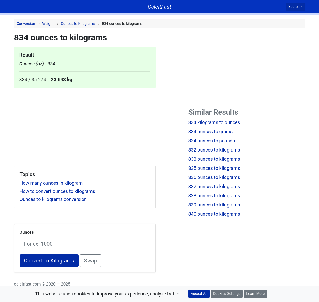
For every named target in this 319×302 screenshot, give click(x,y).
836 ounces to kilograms (214, 177)
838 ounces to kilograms (214, 195)
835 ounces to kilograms (214, 168)
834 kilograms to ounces (214, 122)
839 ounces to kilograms (214, 205)
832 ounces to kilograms (214, 150)
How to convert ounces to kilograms (57, 191)
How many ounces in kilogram (51, 183)
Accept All (199, 294)
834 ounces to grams (210, 131)
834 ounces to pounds (211, 140)
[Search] (295, 7)
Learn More (255, 294)
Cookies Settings (227, 294)
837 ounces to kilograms (214, 186)
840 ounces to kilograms (214, 214)
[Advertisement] (85, 124)
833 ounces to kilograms (214, 159)
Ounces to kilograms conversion (53, 199)
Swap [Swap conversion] (90, 261)
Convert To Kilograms (49, 261)
